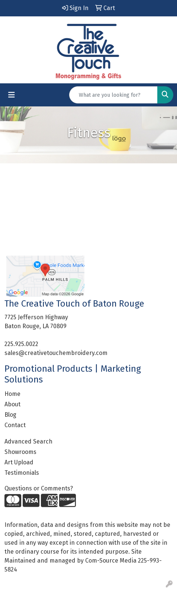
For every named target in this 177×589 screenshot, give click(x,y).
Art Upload (18, 462)
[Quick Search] (113, 94)
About (12, 404)
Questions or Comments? (38, 488)
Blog (10, 414)
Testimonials (21, 472)
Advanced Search (28, 441)
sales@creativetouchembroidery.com (55, 352)
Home (12, 393)
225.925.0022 (21, 344)
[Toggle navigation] (11, 95)
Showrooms (20, 451)
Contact (15, 425)
